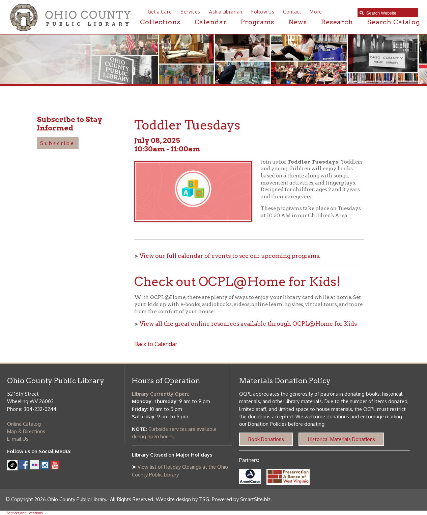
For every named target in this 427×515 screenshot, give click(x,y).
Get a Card (160, 12)
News (298, 22)
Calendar (211, 22)
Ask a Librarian (226, 12)
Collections (160, 22)
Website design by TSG (182, 499)
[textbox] (391, 13)
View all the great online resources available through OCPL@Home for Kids (248, 323)
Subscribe (57, 143)
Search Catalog (393, 22)
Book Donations (266, 439)
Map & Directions (26, 431)
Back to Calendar (155, 343)
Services (190, 12)
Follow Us (262, 12)
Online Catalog (24, 424)
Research (337, 22)
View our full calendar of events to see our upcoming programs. (230, 255)
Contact (292, 12)
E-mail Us (17, 439)
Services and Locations (24, 513)
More (316, 12)
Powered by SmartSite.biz (241, 499)
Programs (258, 22)
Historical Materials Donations (341, 439)
